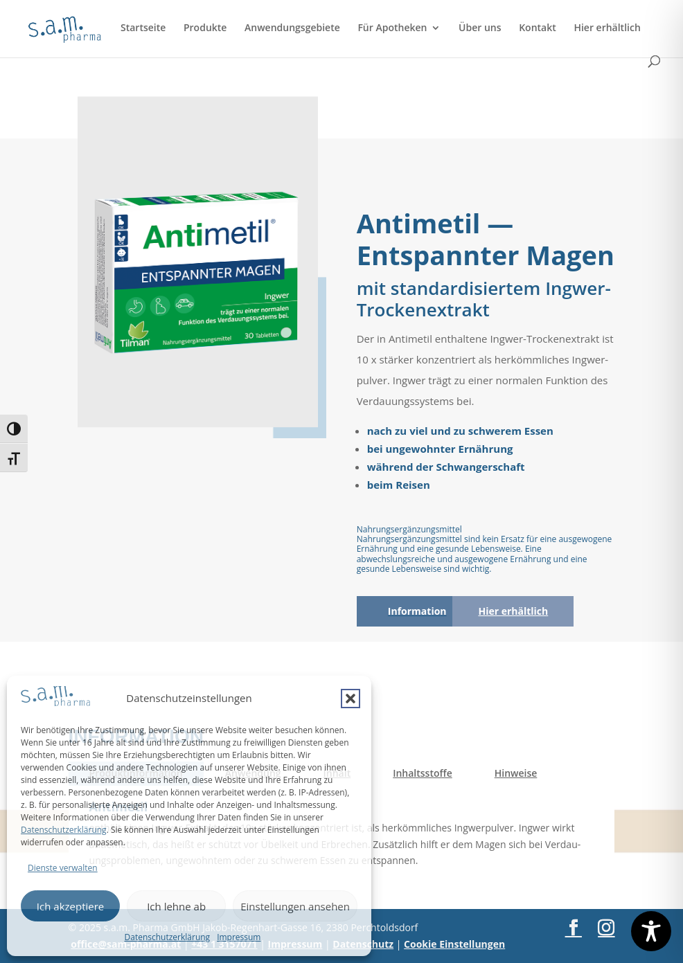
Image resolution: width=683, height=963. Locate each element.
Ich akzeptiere (70, 906)
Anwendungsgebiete (292, 28)
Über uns (480, 28)
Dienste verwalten (63, 868)
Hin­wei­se (516, 773)
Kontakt (537, 28)
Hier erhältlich (607, 28)
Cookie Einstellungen (454, 944)
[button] (350, 698)
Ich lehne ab (176, 906)
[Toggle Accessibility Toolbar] (651, 931)
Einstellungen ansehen (295, 906)
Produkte (205, 28)
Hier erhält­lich (513, 611)
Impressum (238, 937)
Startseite (143, 28)
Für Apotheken (392, 28)
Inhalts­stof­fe (422, 773)
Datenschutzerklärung (64, 830)
